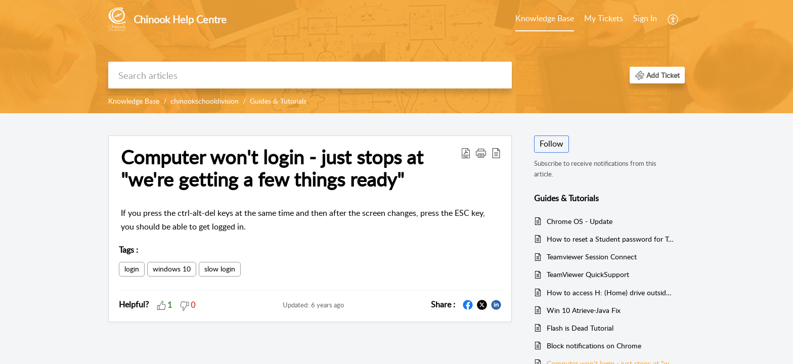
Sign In (645, 18)
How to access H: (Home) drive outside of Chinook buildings (611, 292)
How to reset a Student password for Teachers (611, 239)
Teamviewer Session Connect (592, 256)
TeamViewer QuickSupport (588, 274)
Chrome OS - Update (579, 221)
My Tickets (603, 18)
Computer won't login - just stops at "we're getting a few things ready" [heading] (272, 168)
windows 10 (172, 269)
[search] (310, 75)
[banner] (396, 56)
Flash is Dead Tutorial (580, 328)
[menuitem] (544, 19)
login (131, 269)
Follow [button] (551, 143)
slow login (219, 269)
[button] (673, 19)
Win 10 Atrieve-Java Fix (584, 310)
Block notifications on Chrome (594, 345)
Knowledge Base (544, 18)
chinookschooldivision (204, 101)
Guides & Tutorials (278, 101)
